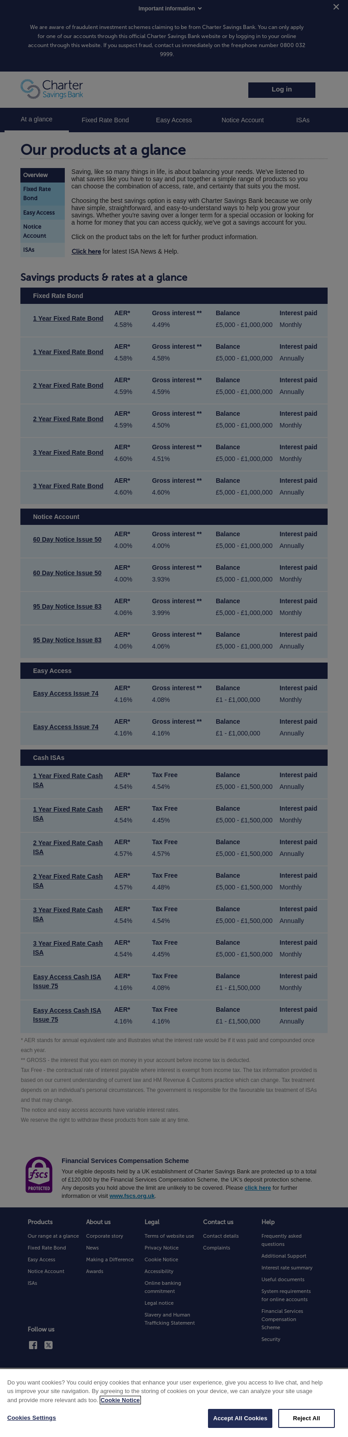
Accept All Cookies (240, 1425)
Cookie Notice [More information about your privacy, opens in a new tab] (120, 1406)
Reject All (306, 1425)
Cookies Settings (31, 1425)
